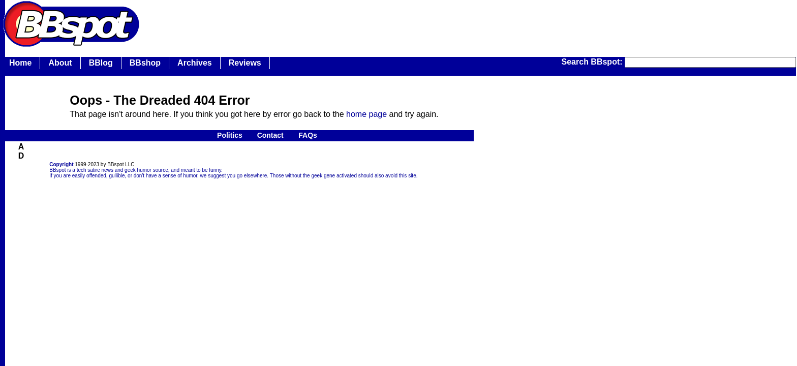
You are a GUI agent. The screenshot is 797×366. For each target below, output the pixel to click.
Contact (270, 135)
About (60, 62)
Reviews (245, 62)
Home (20, 62)
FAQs (307, 135)
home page (366, 114)
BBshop (145, 62)
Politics (229, 135)
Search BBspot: (593, 61)
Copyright (61, 164)
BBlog (101, 62)
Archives (194, 62)
